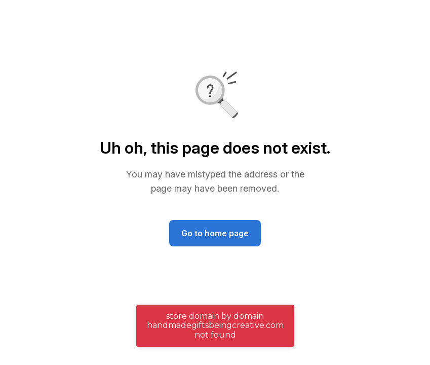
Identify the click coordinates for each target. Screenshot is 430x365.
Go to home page (215, 233)
